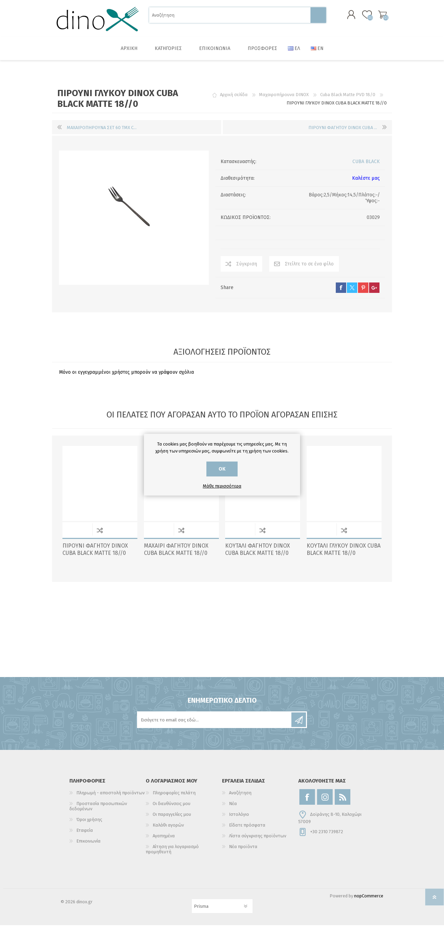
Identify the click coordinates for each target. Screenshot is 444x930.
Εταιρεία (84, 835)
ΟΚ (222, 469)
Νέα (233, 808)
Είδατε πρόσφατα (247, 829)
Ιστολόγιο (239, 819)
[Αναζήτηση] (229, 17)
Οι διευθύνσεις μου (171, 808)
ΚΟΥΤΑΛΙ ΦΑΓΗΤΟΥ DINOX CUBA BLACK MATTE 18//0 (257, 554)
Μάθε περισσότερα (222, 486)
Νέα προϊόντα (243, 851)
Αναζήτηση (318, 17)
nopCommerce (368, 900)
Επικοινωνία (88, 845)
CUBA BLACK (366, 166)
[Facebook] (307, 802)
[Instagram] (325, 802)
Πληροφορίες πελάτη (174, 797)
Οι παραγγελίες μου (172, 819)
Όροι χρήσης (89, 824)
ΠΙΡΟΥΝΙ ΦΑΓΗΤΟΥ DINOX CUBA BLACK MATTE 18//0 (95, 554)
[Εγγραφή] (214, 724)
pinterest (363, 292)
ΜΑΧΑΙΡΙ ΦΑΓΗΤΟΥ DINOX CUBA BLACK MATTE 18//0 (176, 554)
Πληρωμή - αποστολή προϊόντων (110, 797)
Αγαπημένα (164, 840)
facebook (341, 292)
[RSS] (342, 802)
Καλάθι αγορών (375, 17)
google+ (374, 292)
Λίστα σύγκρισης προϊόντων (257, 840)
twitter (352, 292)
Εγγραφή (298, 724)
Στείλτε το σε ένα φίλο (309, 269)
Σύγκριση (246, 269)
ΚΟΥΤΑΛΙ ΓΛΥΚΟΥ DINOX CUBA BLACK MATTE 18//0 (344, 554)
